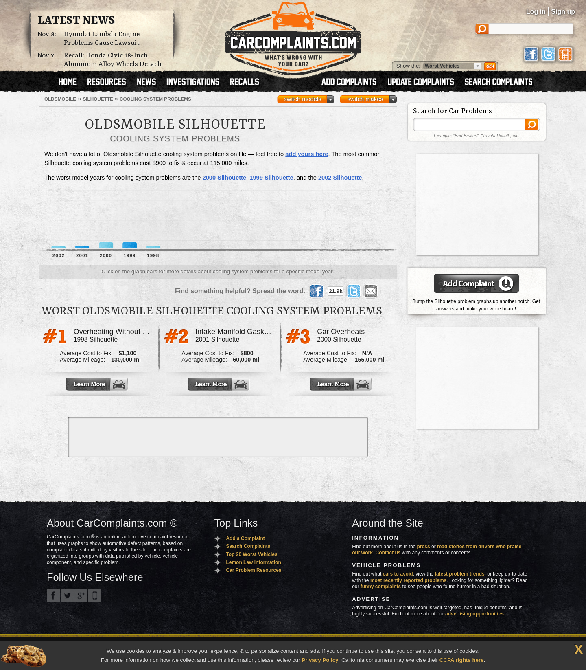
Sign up (563, 11)
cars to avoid (398, 574)
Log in (536, 11)
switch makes (365, 99)
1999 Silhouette (271, 177)
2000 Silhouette (225, 177)
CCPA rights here (462, 660)
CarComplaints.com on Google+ (80, 595)
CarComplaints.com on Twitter (67, 595)
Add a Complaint (245, 538)
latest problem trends (460, 574)
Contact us (388, 553)
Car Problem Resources (253, 570)
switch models (302, 99)
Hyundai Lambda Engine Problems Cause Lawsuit (102, 39)
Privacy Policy (320, 660)
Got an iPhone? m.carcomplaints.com (94, 595)
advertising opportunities (474, 614)
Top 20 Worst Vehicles (251, 554)
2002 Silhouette (340, 177)
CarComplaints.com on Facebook (53, 595)
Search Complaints (248, 546)
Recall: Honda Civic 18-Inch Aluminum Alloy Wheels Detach (113, 60)
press (423, 546)
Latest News (76, 20)
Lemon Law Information (253, 562)
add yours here (306, 154)
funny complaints (381, 586)
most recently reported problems (408, 580)
